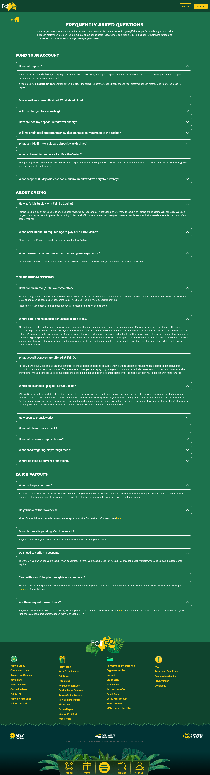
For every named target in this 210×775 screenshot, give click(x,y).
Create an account (20, 670)
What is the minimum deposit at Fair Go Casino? (50, 154)
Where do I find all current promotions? (44, 461)
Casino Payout (66, 709)
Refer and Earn (18, 684)
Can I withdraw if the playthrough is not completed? (52, 577)
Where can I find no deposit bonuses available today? (53, 319)
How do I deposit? (30, 66)
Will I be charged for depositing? (39, 111)
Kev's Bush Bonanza (69, 671)
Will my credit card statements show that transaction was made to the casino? (70, 133)
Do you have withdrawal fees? (38, 510)
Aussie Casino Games (70, 695)
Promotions (65, 666)
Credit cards (113, 679)
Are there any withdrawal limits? (40, 602)
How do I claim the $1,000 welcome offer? (46, 288)
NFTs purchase (115, 703)
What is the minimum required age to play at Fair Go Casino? (58, 232)
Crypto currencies (116, 670)
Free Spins (64, 681)
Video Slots (64, 704)
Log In (185, 6)
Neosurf (111, 675)
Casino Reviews (18, 689)
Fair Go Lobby (17, 665)
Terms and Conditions (166, 671)
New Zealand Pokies (69, 699)
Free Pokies (65, 718)
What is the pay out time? (35, 485)
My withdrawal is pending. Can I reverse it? (46, 531)
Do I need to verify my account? (39, 552)
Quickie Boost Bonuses (71, 690)
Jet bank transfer (116, 689)
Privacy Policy (162, 681)
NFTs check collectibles (119, 708)
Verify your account (117, 698)
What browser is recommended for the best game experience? (59, 253)
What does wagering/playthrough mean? (45, 450)
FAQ (157, 666)
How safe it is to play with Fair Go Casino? (46, 203)
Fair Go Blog (16, 694)
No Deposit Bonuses (69, 685)
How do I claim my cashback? (38, 428)
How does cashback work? (36, 417)
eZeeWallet (113, 684)
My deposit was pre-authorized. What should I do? (51, 100)
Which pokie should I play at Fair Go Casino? (47, 386)
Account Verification (21, 675)
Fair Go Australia (19, 703)
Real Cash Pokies (68, 714)
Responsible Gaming (165, 676)
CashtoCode (113, 694)
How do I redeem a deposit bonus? (41, 439)
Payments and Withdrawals (121, 665)
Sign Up (201, 6)
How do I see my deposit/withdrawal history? (48, 122)
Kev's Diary (16, 679)
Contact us (160, 685)
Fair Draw (64, 676)
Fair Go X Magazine (20, 698)
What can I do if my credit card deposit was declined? (53, 143)
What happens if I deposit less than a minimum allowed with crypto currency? (69, 179)
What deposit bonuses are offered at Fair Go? (48, 357)
